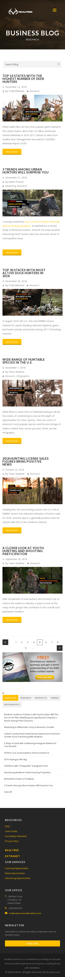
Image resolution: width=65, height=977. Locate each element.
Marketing (10, 185)
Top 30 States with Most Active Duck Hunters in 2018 (24, 273)
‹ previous (5, 642)
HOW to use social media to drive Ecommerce (26, 752)
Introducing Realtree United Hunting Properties (27, 772)
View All (8, 791)
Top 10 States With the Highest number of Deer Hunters (23, 79)
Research (34, 91)
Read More (12, 152)
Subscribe (32, 943)
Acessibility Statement (16, 836)
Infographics (23, 376)
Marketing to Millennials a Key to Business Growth (29, 727)
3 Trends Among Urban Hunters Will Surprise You (25, 171)
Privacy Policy (11, 841)
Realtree (12, 850)
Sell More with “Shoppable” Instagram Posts (26, 765)
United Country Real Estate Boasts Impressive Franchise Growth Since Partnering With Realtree (32, 735)
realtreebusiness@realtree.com (25, 913)
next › (60, 648)
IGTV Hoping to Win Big (15, 759)
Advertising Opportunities (18, 878)
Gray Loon (55, 972)
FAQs (7, 826)
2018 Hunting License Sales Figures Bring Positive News (25, 461)
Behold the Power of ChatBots (19, 778)
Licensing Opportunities (17, 868)
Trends (55, 698)
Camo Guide (11, 831)
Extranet (12, 856)
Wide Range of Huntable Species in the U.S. (23, 361)
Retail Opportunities (15, 873)
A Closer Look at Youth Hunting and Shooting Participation (23, 551)
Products (41, 698)
